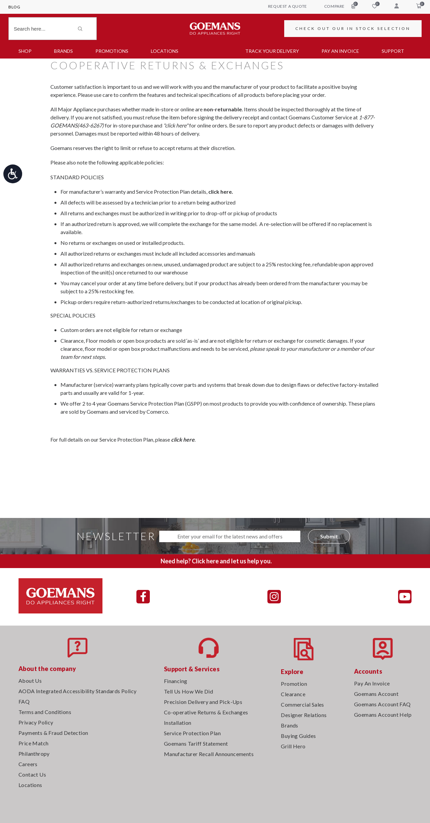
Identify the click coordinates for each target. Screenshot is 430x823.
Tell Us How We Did (188, 691)
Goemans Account (376, 693)
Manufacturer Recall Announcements (209, 754)
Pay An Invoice (372, 683)
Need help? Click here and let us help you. (216, 561)
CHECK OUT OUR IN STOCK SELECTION (353, 28)
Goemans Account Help (383, 714)
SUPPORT (393, 51)
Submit (329, 536)
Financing (175, 681)
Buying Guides (298, 736)
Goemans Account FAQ (382, 704)
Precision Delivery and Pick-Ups (203, 702)
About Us (30, 680)
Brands (63, 51)
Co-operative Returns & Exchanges (206, 712)
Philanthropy (34, 753)
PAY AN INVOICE (340, 51)
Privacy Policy (35, 722)
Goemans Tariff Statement (196, 743)
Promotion (294, 683)
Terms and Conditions (44, 712)
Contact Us (32, 774)
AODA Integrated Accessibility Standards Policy (77, 691)
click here (183, 439)
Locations (164, 51)
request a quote (287, 6)
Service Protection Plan (192, 733)
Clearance (293, 694)
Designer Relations (304, 715)
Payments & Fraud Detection (53, 733)
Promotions (111, 51)
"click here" (175, 125)
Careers (28, 764)
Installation (177, 722)
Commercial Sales (302, 704)
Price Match (33, 743)
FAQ (24, 701)
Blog (14, 6)
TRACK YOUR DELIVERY (272, 51)
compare (339, 6)
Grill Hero (293, 746)
